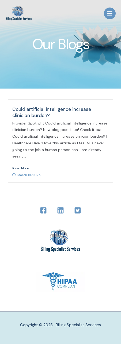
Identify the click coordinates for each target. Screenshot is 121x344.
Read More (20, 168)
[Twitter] (77, 210)
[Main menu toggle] (110, 13)
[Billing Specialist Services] (18, 13)
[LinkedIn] (60, 210)
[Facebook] (43, 210)
